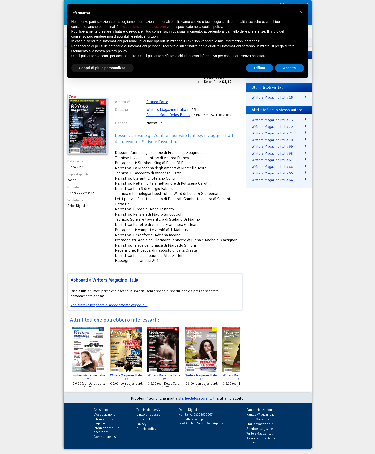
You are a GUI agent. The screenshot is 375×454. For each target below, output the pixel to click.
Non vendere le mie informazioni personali (226, 41)
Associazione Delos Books (168, 114)
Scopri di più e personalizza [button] (102, 68)
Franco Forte (157, 101)
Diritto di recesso (148, 414)
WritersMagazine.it (259, 433)
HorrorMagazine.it (259, 419)
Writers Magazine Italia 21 (239, 377)
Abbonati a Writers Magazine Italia (104, 280)
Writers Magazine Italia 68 (272, 153)
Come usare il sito (107, 437)
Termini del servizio (149, 410)
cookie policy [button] (212, 27)
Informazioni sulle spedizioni (106, 430)
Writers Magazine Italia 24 (126, 377)
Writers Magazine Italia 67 (272, 160)
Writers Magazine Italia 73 (272, 120)
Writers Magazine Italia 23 (89, 377)
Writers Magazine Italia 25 (272, 97)
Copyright (143, 419)
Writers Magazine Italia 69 (272, 146)
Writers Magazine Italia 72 (272, 126)
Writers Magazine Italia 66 (272, 166)
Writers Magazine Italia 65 (272, 173)
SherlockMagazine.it (260, 429)
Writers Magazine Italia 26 (201, 377)
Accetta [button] (289, 68)
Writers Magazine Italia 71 (272, 133)
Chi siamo (101, 410)
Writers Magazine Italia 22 (164, 377)
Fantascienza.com (259, 410)
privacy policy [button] (116, 51)
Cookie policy (146, 429)
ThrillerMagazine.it (259, 424)
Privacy (141, 424)
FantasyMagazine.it (260, 414)
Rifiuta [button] (259, 68)
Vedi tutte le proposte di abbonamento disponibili (109, 304)
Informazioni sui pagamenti (105, 421)
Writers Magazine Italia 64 (272, 180)
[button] (301, 12)
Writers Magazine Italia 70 (272, 140)
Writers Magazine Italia (166, 109)
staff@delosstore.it (194, 398)
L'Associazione (104, 414)
